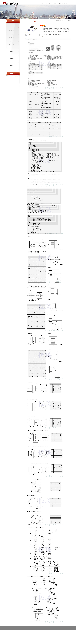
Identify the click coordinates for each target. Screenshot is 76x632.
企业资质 (59, 3)
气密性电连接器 (12, 69)
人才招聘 (67, 3)
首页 (39, 3)
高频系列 (11, 51)
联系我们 (63, 3)
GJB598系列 (11, 34)
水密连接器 (11, 65)
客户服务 (55, 3)
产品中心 (46, 3)
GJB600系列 (11, 37)
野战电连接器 (11, 62)
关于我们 (42, 3)
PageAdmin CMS (39, 630)
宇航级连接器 (11, 58)
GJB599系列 (11, 30)
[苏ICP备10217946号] (36, 627)
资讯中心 (50, 3)
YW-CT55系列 (12, 44)
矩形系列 (11, 48)
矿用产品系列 (11, 55)
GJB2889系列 (12, 27)
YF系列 (10, 41)
